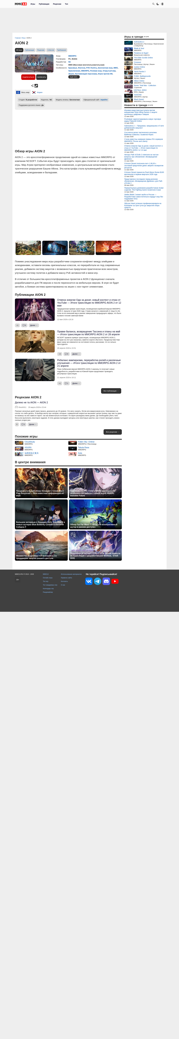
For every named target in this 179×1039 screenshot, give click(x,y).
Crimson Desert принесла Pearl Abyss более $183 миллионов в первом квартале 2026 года (144, 173)
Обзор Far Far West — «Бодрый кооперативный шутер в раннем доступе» (93, 525)
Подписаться (28, 77)
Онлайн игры (48, 578)
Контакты (64, 581)
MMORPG (72, 56)
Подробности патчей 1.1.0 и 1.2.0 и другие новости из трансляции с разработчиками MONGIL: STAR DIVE (95, 555)
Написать (41, 77)
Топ (66, 4)
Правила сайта (66, 578)
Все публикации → (111, 391)
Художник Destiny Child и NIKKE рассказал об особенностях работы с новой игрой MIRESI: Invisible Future (92, 493)
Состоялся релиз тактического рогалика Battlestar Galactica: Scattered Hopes (140, 133)
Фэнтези (81, 68)
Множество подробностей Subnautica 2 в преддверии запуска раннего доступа (36, 557)
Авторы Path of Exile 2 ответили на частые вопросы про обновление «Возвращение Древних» (141, 157)
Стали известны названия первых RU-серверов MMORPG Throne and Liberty (143, 140)
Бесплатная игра (105, 68)
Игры (33, 4)
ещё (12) (73, 77)
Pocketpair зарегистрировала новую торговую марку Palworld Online (142, 120)
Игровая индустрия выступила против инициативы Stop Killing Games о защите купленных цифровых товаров (140, 112)
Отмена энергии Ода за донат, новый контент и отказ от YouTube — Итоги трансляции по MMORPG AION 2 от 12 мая (89, 303)
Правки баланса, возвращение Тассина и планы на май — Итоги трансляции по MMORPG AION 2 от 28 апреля (88, 333)
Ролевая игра (96, 71)
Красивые (72, 68)
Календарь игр (48, 588)
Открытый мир (109, 71)
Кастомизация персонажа (86, 74)
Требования (61, 50)
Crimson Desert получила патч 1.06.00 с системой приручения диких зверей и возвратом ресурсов (143, 165)
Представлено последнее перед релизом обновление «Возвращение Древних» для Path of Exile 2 (143, 181)
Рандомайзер (48, 592)
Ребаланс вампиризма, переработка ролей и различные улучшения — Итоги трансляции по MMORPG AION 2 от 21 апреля (89, 363)
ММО (115, 68)
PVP (88, 68)
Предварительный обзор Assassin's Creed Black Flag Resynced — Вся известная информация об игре (40, 493)
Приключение (74, 71)
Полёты (93, 68)
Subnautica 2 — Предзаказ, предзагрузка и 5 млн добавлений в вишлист (144, 127)
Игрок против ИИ (105, 74)
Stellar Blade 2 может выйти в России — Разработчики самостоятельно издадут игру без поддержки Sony (143, 197)
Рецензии (57, 4)
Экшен (71, 74)
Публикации (44, 4)
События (50, 50)
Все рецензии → (112, 432)
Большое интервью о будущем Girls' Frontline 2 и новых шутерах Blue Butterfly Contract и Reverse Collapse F (40, 524)
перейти (104, 100)
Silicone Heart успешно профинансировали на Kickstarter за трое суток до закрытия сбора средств (142, 205)
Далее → (34, 325)
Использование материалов (71, 574)
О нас (63, 585)
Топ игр (45, 581)
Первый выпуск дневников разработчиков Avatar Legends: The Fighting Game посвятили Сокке (144, 189)
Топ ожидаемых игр (50, 585)
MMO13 (46, 574)
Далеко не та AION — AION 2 (31, 402)
